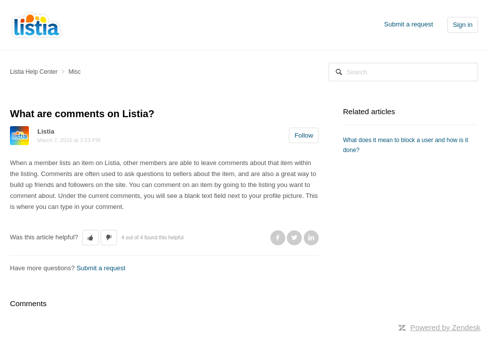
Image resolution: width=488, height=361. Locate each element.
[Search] (403, 72)
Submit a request (408, 24)
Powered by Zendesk (445, 327)
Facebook (277, 237)
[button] (90, 238)
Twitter (294, 237)
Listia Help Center (33, 71)
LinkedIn (311, 237)
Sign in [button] (463, 24)
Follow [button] (303, 135)
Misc (74, 71)
